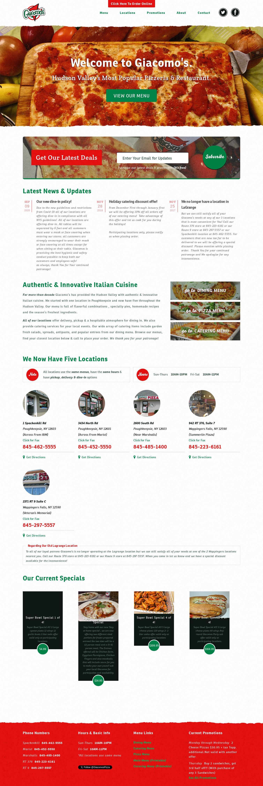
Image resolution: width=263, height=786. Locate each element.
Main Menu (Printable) (149, 760)
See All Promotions (202, 778)
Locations (127, 13)
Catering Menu (143, 748)
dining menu (205, 290)
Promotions (156, 13)
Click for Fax (31, 440)
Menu (104, 13)
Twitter (223, 12)
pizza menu (205, 310)
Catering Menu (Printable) (152, 766)
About (181, 13)
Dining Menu (142, 742)
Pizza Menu (141, 754)
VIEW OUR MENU (132, 96)
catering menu (205, 330)
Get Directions (35, 457)
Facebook (235, 12)
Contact (204, 13)
